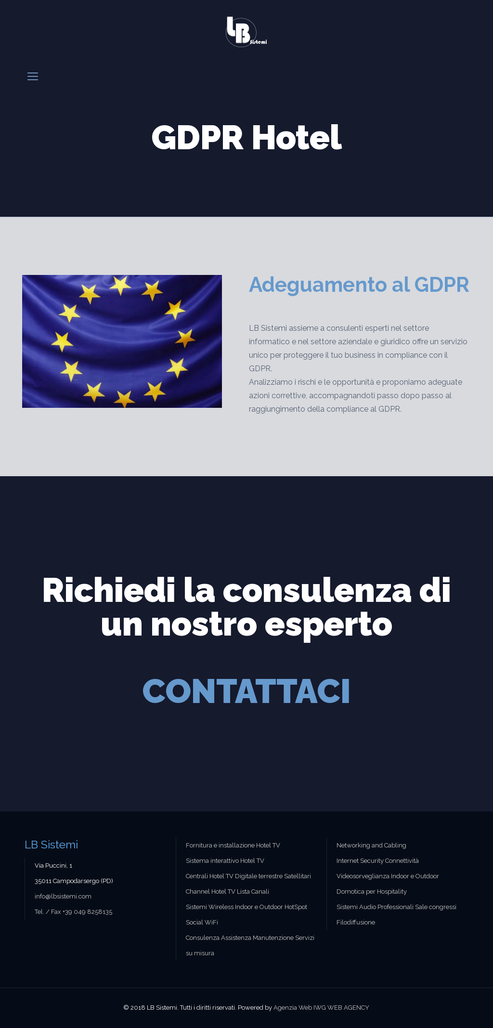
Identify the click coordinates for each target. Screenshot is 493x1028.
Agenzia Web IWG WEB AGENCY (321, 1007)
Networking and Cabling (371, 845)
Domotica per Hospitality (372, 891)
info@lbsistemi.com (63, 896)
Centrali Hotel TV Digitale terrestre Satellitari (248, 876)
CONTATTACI (246, 691)
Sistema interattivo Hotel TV (225, 860)
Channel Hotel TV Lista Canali (227, 891)
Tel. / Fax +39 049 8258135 (73, 911)
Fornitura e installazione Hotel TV (233, 845)
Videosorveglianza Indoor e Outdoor (388, 876)
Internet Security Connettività (378, 860)
